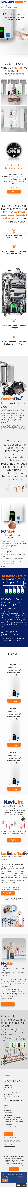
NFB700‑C (18, 1092)
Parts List (9, 1163)
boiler (21, 873)
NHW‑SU (10, 1081)
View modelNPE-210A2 (14, 744)
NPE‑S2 (10, 1080)
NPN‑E (15, 1081)
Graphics (11, 1110)
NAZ (17, 1101)
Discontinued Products (10, 1103)
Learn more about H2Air (8, 1004)
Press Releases (8, 1112)
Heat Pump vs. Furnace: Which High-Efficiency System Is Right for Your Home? (14, 1117)
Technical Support (16, 1163)
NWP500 (6, 1083)
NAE (14, 1101)
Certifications (20, 1162)
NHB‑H (9, 1092)
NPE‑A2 (6, 1080)
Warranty (20, 1165)
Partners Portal (12, 1162)
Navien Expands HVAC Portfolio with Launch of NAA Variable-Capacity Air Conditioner (14, 1129)
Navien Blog (8, 1115)
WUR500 (6, 1096)
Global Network (13, 1165)
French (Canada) (10, 1149)
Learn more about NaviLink (7, 893)
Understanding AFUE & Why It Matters (13, 1121)
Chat (23, 1185)
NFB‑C (14, 1092)
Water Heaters (8, 7)
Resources (7, 1158)
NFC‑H (10, 1087)
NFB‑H (5, 1092)
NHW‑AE (20, 1080)
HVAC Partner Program (13, 1160)
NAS (11, 1101)
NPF (5, 1101)
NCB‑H (5, 1087)
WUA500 (11, 1096)
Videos (6, 1110)
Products (2, 7)
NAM (8, 1101)
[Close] (26, 1173)
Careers (7, 1165)
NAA (21, 1101)
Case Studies (7, 1108)
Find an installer (19, 1)
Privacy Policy (16, 1176)
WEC (22, 1096)
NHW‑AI (15, 1080)
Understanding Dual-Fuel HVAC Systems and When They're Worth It (14, 1119)
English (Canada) (10, 1145)
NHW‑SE (19, 1081)
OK (5, 1180)
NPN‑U (5, 1081)
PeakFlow (17, 1096)
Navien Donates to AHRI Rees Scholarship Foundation (14, 1131)
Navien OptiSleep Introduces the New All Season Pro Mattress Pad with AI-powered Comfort (14, 1127)
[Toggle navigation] (25, 2)
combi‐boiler (14, 873)
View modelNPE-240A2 (14, 788)
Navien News (8, 1124)
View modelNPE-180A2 (14, 700)
